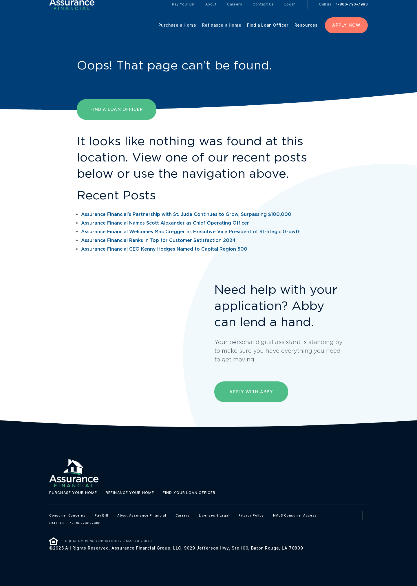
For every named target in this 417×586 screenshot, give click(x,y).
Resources (306, 32)
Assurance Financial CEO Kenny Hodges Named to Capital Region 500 (164, 249)
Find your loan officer (189, 493)
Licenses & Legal (214, 515)
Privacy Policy (251, 515)
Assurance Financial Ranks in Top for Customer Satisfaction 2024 (158, 240)
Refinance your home (130, 493)
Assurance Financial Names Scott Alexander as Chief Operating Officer (165, 223)
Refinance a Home (222, 32)
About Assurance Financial (141, 515)
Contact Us (263, 11)
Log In (290, 11)
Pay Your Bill (183, 11)
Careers (234, 11)
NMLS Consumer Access (295, 515)
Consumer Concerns (67, 515)
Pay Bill (101, 515)
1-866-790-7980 (352, 11)
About (211, 11)
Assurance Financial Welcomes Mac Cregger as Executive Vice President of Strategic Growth (191, 232)
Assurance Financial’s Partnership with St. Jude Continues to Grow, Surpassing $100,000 (186, 214)
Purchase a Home (177, 32)
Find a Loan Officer (267, 32)
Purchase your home (73, 493)
